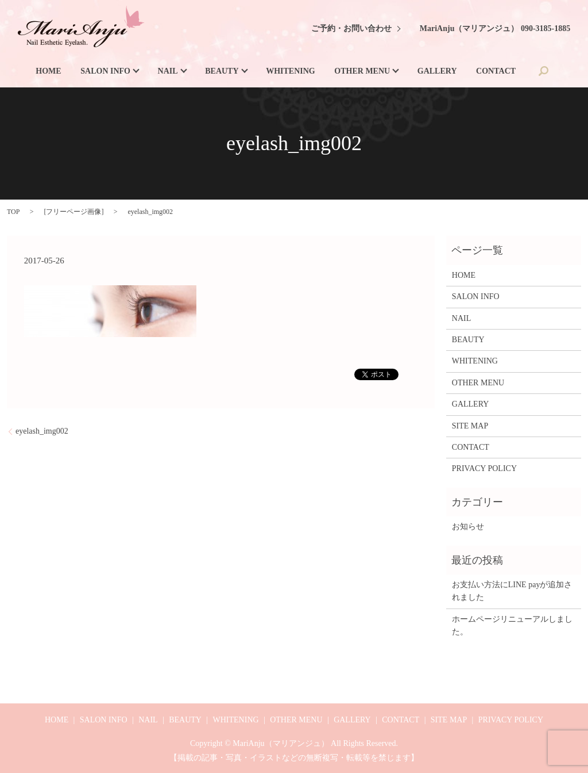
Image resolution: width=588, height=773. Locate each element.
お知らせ (468, 526)
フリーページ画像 (73, 212)
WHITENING (290, 71)
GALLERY (437, 71)
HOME (48, 71)
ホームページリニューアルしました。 (512, 625)
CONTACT (496, 71)
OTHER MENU (362, 71)
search (543, 70)
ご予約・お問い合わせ (351, 28)
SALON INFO (105, 71)
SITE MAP (470, 426)
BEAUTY (221, 71)
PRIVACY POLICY (484, 468)
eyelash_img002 (42, 431)
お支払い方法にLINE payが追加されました (512, 591)
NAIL (168, 71)
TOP (13, 212)
